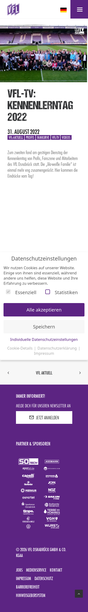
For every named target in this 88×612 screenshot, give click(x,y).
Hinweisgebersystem (30, 595)
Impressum (23, 578)
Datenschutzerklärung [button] (58, 348)
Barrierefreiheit (27, 586)
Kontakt (56, 570)
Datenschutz (43, 578)
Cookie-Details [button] (20, 348)
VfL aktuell (44, 372)
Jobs (19, 570)
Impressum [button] (44, 353)
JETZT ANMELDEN (44, 417)
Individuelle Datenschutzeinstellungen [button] (44, 339)
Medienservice (36, 570)
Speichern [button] (44, 327)
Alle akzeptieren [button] (44, 310)
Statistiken (61, 292)
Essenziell (21, 292)
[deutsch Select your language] (63, 10)
